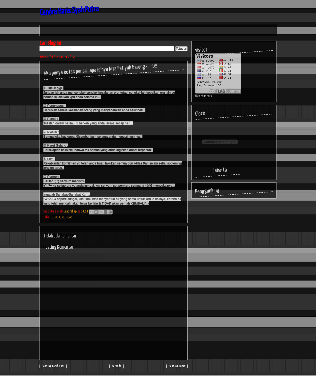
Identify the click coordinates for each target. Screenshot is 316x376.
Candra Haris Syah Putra (69, 11)
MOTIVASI (67, 217)
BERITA (56, 217)
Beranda (116, 366)
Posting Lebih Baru (53, 366)
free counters (203, 96)
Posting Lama (177, 366)
